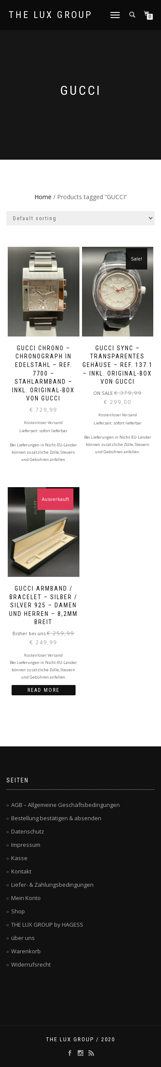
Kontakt (21, 871)
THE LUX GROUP (51, 15)
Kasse (19, 858)
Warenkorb (26, 951)
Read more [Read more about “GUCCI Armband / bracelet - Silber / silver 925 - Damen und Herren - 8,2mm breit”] (43, 690)
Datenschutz (27, 831)
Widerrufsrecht (31, 964)
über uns (23, 938)
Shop (18, 911)
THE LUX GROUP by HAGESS (47, 924)
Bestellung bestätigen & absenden (56, 818)
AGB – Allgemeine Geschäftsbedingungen (65, 805)
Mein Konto (26, 898)
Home (43, 197)
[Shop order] (80, 218)
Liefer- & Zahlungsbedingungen (52, 884)
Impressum (25, 845)
